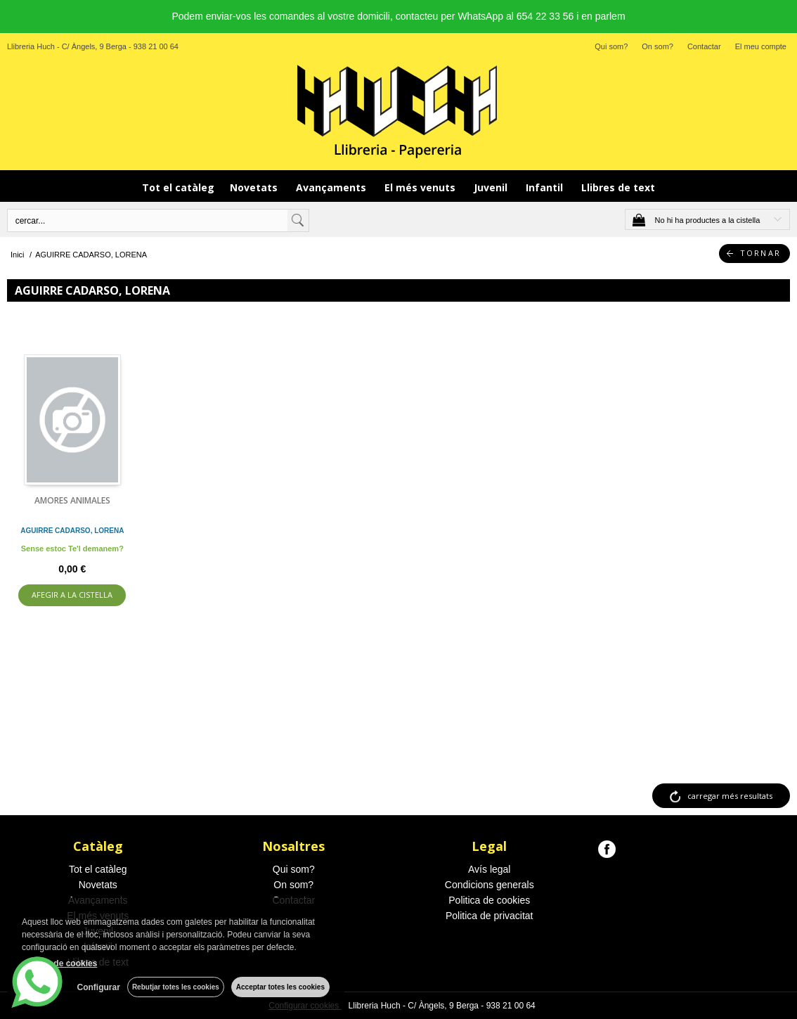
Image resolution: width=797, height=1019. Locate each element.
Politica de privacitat (489, 915)
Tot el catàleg (178, 187)
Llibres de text (618, 187)
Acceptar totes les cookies (280, 987)
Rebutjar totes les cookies (175, 987)
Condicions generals (489, 884)
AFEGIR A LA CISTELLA (72, 594)
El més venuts (421, 187)
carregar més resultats (729, 795)
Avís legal (489, 869)
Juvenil (492, 187)
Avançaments (332, 187)
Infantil (546, 187)
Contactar (704, 46)
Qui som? (611, 46)
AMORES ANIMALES (72, 500)
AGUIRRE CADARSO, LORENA (72, 530)
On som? (657, 46)
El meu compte (760, 46)
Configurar (98, 987)
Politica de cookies (489, 900)
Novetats (255, 187)
